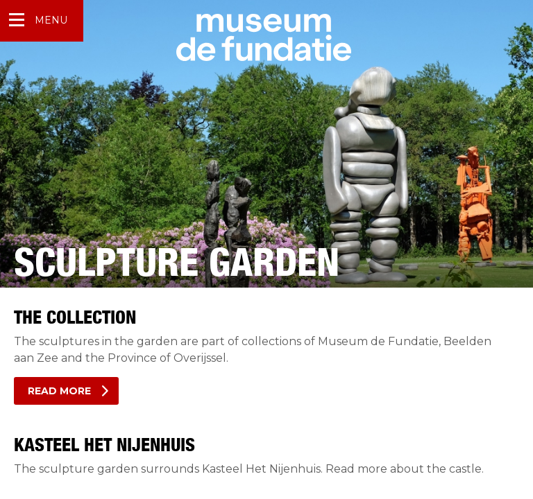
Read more (59, 391)
